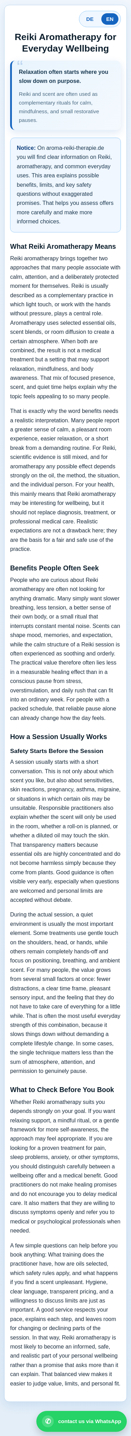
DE (90, 19)
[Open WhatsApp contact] (81, 1421)
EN (110, 19)
